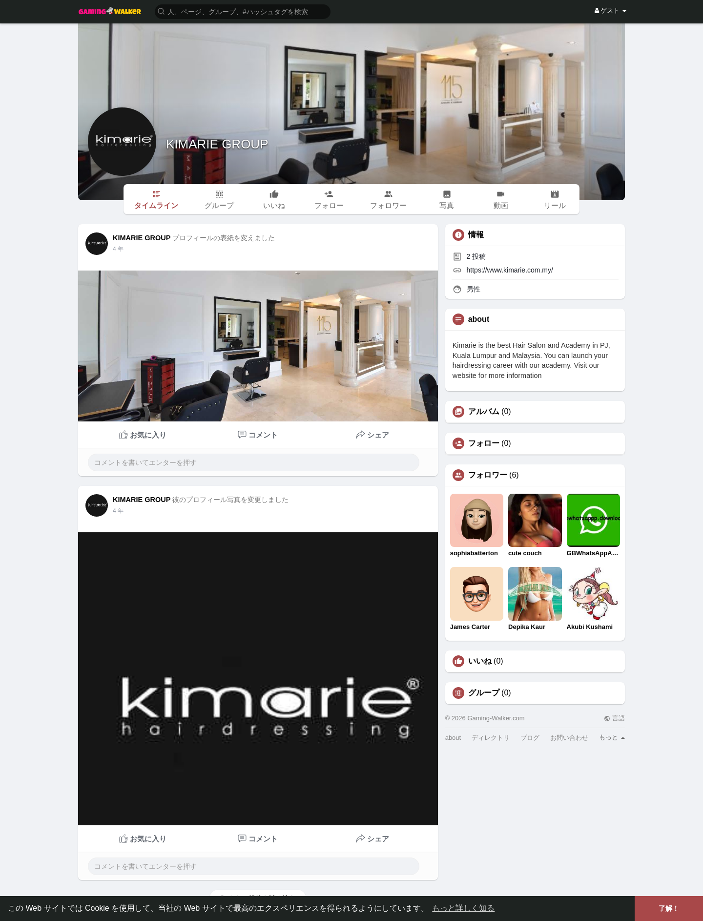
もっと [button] (612, 737)
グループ (483, 693)
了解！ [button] (669, 908)
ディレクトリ (491, 737)
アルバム (483, 412)
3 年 (118, 249)
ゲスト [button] (610, 10)
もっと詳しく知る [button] (463, 908)
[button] (242, 11)
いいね (480, 661)
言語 (614, 718)
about (453, 737)
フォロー (483, 443)
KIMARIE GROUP (217, 144)
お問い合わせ (569, 737)
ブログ (529, 737)
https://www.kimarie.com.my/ (510, 270)
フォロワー (487, 475)
